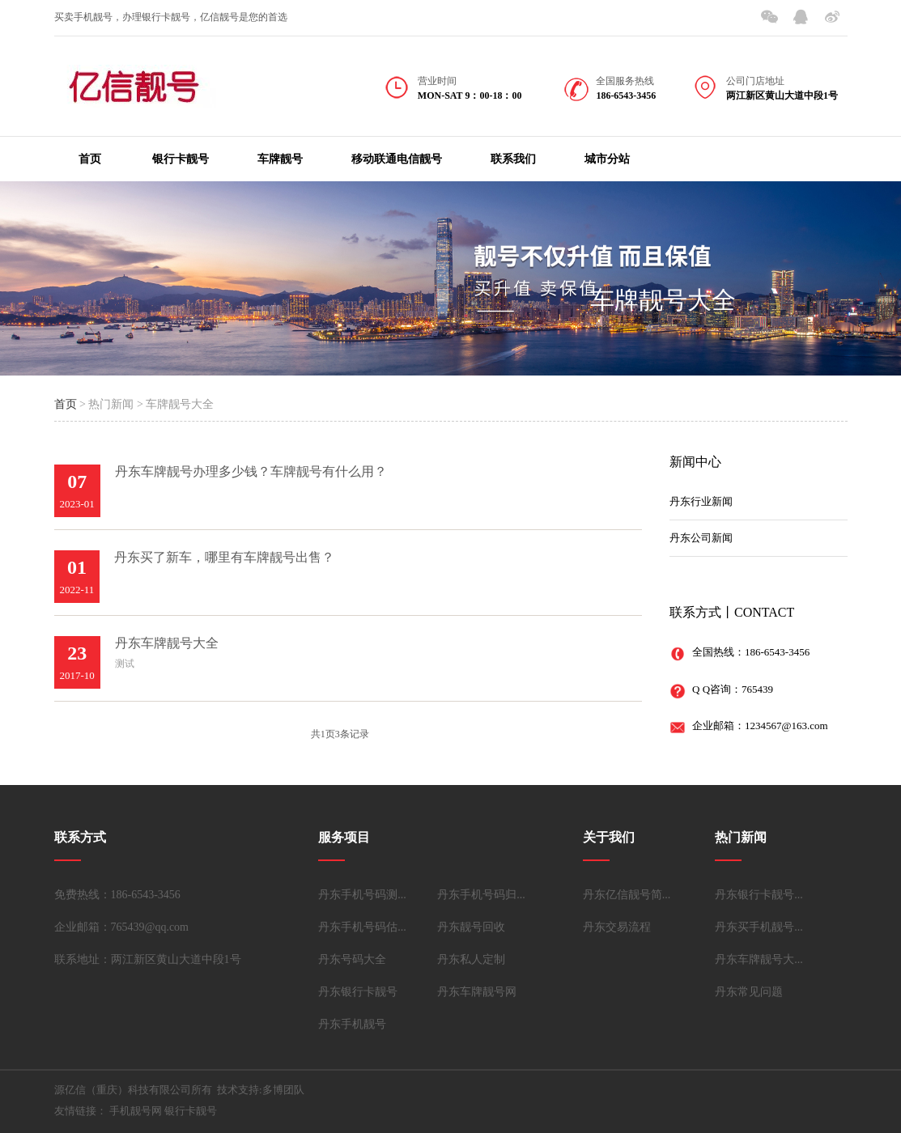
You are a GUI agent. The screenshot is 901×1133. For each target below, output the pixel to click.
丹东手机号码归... (481, 895)
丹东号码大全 (352, 959)
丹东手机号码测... (362, 895)
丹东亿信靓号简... (627, 895)
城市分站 (607, 159)
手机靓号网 (135, 1111)
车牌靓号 (280, 159)
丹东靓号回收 (471, 927)
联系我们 (513, 159)
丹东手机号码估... (362, 927)
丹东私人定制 (471, 959)
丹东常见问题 (749, 992)
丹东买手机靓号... (759, 927)
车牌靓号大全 (663, 299)
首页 (90, 159)
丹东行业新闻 (701, 501)
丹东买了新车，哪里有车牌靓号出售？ (224, 557)
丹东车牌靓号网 (476, 992)
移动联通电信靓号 (396, 159)
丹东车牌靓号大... (759, 959)
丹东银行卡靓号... (759, 895)
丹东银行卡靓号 (357, 992)
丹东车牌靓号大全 (167, 643)
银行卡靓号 (180, 159)
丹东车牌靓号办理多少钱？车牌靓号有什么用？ (251, 471)
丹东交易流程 (617, 927)
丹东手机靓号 (352, 1024)
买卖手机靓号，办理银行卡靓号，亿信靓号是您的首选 (170, 17)
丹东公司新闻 (701, 538)
